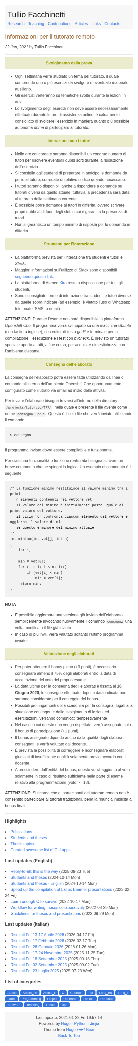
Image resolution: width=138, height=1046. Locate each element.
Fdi (90, 992)
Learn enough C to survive (34, 901)
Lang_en (105, 992)
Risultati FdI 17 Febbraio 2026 (37, 941)
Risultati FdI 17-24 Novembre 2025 (41, 953)
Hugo (65, 1023)
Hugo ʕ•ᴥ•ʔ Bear (80, 1029)
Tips (64, 1004)
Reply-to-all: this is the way (34, 871)
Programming (31, 998)
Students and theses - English (37, 883)
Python (80, 1023)
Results (89, 998)
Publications (21, 831)
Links (96, 24)
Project (52, 998)
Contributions (59, 24)
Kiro (63, 283)
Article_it (49, 992)
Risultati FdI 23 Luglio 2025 (34, 971)
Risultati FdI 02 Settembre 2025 (38, 965)
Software (14, 1004)
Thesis (50, 1004)
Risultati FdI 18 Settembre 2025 (38, 959)
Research (16, 24)
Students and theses (28, 837)
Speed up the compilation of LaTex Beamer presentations (61, 889)
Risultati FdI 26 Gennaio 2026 (37, 947)
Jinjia (94, 1023)
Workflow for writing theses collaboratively (47, 907)
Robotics (106, 998)
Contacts (112, 24)
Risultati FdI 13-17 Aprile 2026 (37, 935)
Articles (81, 24)
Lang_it (123, 992)
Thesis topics (22, 843)
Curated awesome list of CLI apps (40, 849)
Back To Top (69, 1035)
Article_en (30, 992)
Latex (12, 998)
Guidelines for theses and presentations (45, 913)
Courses (76, 992)
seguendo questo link (34, 276)
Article (12, 992)
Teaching (36, 24)
